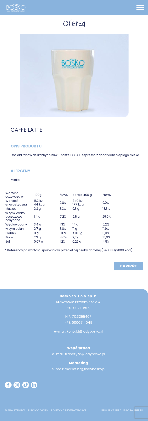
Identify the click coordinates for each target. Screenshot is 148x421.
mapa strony (15, 410)
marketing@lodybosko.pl (85, 369)
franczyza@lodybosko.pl (85, 354)
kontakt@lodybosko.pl (85, 331)
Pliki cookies (38, 410)
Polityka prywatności (68, 410)
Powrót (128, 265)
